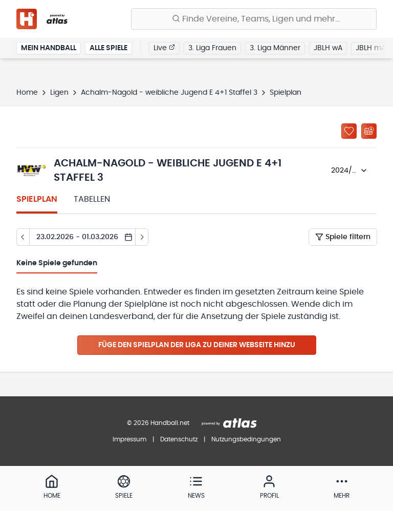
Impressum (129, 439)
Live (164, 47)
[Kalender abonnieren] (369, 131)
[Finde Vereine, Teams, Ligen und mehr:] (254, 19)
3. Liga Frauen (212, 48)
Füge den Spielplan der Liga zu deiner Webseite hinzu (196, 345)
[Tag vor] (142, 237)
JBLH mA (371, 48)
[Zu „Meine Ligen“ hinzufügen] (349, 131)
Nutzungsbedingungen (246, 439)
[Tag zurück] (22, 237)
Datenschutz (179, 439)
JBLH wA (328, 48)
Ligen (59, 92)
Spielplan (36, 199)
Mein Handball (48, 48)
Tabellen (92, 199)
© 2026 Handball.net (158, 423)
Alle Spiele (108, 48)
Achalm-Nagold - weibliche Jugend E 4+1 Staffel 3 (169, 92)
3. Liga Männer (275, 48)
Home (27, 92)
